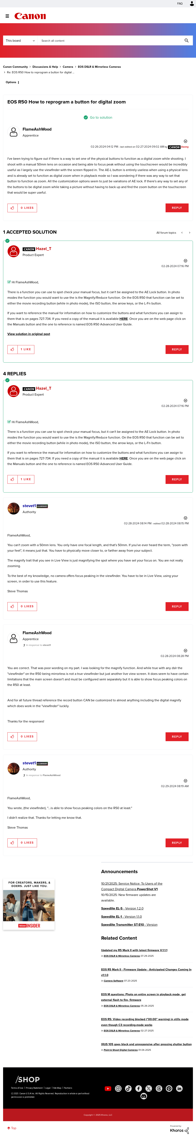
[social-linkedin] (179, 1088)
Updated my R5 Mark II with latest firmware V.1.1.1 (134, 950)
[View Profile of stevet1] (29, 506)
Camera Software (113, 981)
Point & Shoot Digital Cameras (121, 1050)
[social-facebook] (138, 1088)
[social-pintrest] (169, 1088)
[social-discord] (143, 1096)
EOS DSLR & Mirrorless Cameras (99, 67)
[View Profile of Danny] (185, 147)
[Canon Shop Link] (25, 1079)
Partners (68, 1088)
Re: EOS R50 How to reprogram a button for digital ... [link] (40, 72)
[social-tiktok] (128, 1088)
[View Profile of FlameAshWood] (37, 129)
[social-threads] (159, 1088)
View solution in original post (28, 334)
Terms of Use (17, 1088)
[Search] (115, 40)
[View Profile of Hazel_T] (43, 249)
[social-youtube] (108, 1088)
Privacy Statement (34, 1088)
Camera (68, 67)
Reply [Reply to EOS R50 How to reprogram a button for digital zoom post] (177, 208)
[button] (13, 208)
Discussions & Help (45, 67)
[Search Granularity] (20, 40)
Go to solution (101, 117)
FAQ (180, 3)
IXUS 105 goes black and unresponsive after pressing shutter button (146, 1044)
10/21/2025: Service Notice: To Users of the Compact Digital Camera (131, 886)
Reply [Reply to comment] (177, 349)
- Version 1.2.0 (122, 908)
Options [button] (11, 82)
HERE (123, 318)
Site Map (57, 1088)
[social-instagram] (118, 1088)
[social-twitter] (148, 1088)
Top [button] (13, 1128)
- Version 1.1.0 (121, 916)
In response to (38, 645)
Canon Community (30, 16)
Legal (48, 1088)
